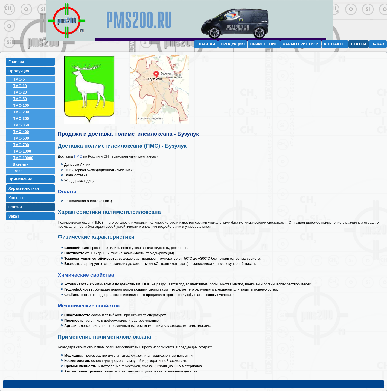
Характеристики (301, 44)
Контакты (334, 44)
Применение (263, 44)
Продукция (233, 44)
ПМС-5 (19, 79)
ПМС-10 (20, 86)
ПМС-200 (21, 112)
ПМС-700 (21, 145)
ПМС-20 (20, 92)
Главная (206, 44)
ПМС (78, 156)
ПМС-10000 (23, 158)
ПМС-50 (20, 99)
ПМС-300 (21, 118)
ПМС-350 (21, 125)
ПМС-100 (21, 105)
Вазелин (21, 164)
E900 (17, 171)
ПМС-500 (21, 138)
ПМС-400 (21, 131)
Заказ (378, 44)
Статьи (358, 44)
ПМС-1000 (22, 151)
